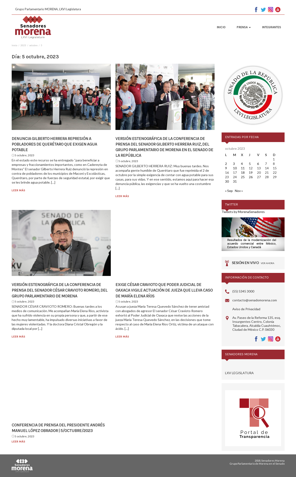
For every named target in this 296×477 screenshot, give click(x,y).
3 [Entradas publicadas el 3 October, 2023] (234, 164)
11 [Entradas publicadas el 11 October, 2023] (243, 168)
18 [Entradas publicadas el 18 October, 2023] (243, 172)
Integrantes (271, 27)
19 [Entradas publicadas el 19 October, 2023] (251, 172)
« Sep (229, 191)
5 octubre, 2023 (24, 155)
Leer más (18, 190)
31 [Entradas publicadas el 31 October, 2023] (235, 181)
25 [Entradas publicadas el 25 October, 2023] (243, 177)
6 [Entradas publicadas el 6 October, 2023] (258, 164)
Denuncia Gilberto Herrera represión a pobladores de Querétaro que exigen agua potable (54, 144)
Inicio (221, 27)
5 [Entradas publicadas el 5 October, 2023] (250, 164)
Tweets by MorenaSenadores (243, 212)
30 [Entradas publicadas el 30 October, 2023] (227, 181)
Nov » (239, 191)
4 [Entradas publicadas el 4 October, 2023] (242, 164)
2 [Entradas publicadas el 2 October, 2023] (226, 164)
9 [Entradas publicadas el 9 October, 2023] (226, 168)
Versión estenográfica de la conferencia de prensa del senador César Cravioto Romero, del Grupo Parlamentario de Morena (60, 290)
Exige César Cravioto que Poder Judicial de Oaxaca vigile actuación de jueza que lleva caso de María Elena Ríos (164, 290)
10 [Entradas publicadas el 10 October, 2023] (235, 168)
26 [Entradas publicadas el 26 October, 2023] (251, 177)
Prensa (244, 27)
